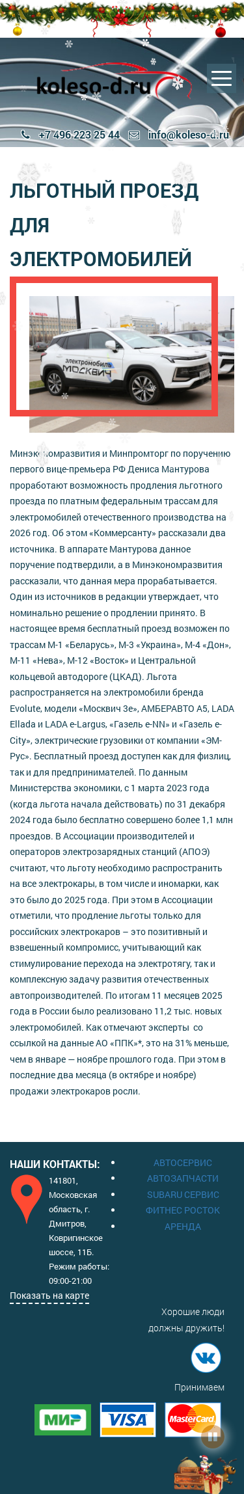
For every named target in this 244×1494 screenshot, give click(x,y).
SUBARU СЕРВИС (183, 1194)
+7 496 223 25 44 (70, 134)
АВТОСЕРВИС (183, 1162)
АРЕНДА (183, 1226)
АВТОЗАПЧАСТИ (183, 1178)
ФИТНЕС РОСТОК (183, 1210)
